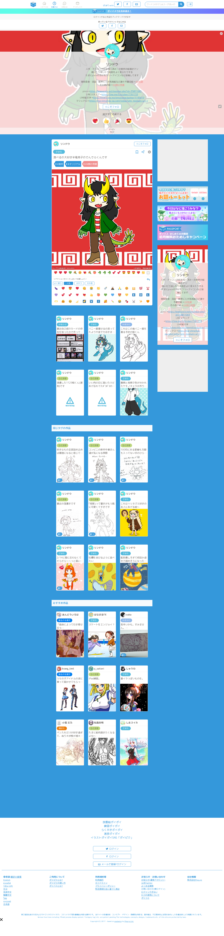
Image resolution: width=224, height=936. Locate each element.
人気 (68, 283)
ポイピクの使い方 (57, 882)
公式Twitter (147, 882)
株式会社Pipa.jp (194, 879)
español (7, 882)
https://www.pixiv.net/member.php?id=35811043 (115, 91)
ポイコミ (145, 898)
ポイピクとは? (56, 879)
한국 (5, 889)
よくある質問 (147, 886)
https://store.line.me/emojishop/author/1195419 (118, 97)
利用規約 (99, 879)
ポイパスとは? (56, 886)
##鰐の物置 (119, 84)
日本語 (6, 904)
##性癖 (139, 81)
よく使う (58, 283)
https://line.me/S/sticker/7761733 (120, 94)
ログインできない (149, 892)
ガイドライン (101, 882)
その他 (89, 283)
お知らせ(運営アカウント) (153, 879)
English (6, 879)
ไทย (5, 898)
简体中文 (7, 892)
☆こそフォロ (112, 106)
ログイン (112, 848)
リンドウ (112, 64)
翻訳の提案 (16, 876)
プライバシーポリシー (105, 886)
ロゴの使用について (150, 895)
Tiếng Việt (8, 886)
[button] (1, 919)
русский (7, 901)
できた (59, 151)
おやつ (79, 283)
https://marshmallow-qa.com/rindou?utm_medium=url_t (118, 100)
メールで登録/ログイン (112, 864)
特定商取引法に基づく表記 (107, 889)
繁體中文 (7, 895)
